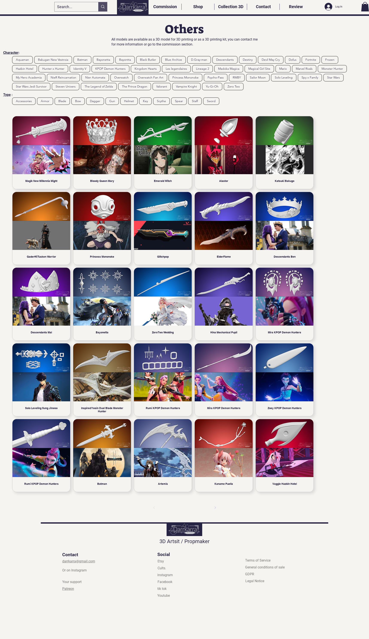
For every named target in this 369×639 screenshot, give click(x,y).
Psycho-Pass (215, 77)
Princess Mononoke (185, 77)
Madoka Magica (228, 68)
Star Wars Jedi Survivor (31, 86)
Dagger (95, 101)
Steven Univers (65, 86)
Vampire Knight (186, 86)
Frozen (329, 59)
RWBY (236, 77)
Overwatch (121, 77)
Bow (78, 101)
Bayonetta (103, 59)
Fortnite (310, 59)
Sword (211, 101)
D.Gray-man (199, 59)
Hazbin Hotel (24, 68)
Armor (45, 101)
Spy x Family (309, 77)
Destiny (248, 59)
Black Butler (148, 59)
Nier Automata (95, 77)
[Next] (215, 507)
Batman (82, 59)
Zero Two (233, 86)
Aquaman (22, 59)
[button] (365, 6)
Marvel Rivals (304, 68)
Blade (62, 101)
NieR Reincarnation (63, 77)
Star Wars (333, 77)
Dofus (292, 59)
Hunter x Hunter (53, 68)
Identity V (79, 68)
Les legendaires (176, 68)
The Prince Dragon (134, 86)
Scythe (161, 101)
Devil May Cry (270, 59)
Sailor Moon (258, 77)
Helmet (129, 101)
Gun (112, 101)
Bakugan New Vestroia (53, 59)
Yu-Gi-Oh (212, 86)
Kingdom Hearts (145, 68)
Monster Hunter (332, 68)
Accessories (24, 101)
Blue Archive (173, 59)
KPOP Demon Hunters (110, 68)
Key (145, 101)
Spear (179, 101)
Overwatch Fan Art (150, 77)
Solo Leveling (284, 77)
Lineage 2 (202, 68)
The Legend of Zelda (98, 86)
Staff (195, 101)
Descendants (225, 59)
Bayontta (125, 59)
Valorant (161, 86)
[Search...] (73, 6)
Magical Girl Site (259, 68)
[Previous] (154, 507)
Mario (283, 68)
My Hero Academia (29, 77)
